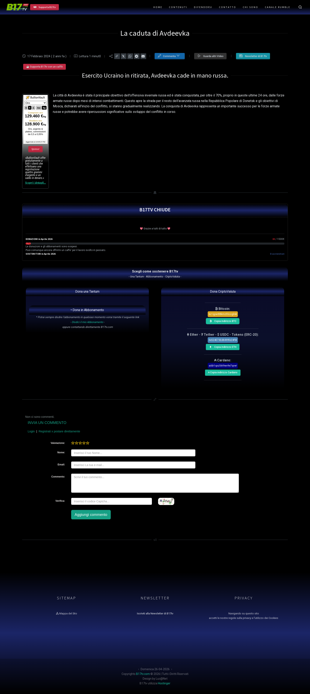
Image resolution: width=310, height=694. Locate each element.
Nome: (61, 452)
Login (31, 431)
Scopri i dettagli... (35, 182)
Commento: (58, 476)
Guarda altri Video (210, 56)
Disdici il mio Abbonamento (87, 322)
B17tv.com (143, 674)
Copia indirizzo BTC (221, 320)
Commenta (169, 55)
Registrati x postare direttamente (59, 431)
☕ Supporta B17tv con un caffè (44, 66)
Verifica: (60, 500)
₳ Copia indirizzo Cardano (222, 372)
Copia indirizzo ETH (221, 346)
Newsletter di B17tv (253, 56)
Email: (61, 464)
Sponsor (35, 149)
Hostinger (164, 683)
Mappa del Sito (66, 613)
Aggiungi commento (91, 515)
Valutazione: (58, 443)
